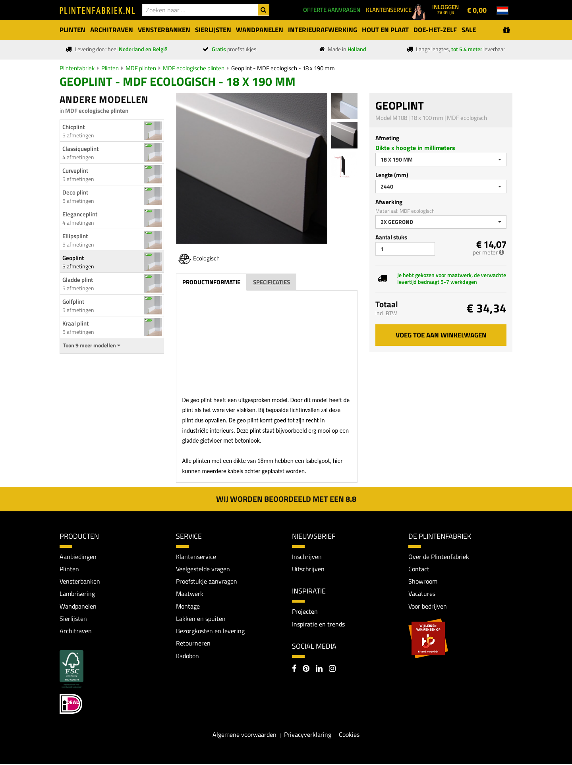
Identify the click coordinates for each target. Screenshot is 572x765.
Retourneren (193, 644)
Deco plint (75, 192)
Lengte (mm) (391, 174)
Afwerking (388, 201)
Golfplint (73, 301)
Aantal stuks (391, 237)
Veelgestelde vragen (203, 569)
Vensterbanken (80, 581)
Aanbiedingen (78, 556)
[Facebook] (294, 670)
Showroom (422, 581)
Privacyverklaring (307, 735)
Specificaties (271, 282)
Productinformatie (211, 282)
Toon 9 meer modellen (91, 345)
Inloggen (445, 9)
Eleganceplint (79, 214)
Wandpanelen (78, 606)
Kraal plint (75, 323)
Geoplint (73, 257)
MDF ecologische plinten (193, 68)
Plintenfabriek (77, 68)
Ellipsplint (75, 236)
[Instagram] (332, 670)
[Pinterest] (306, 670)
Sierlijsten (73, 619)
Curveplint (75, 170)
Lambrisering (77, 594)
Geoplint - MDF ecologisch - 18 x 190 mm (283, 68)
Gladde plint (77, 279)
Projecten (305, 612)
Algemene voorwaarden (244, 735)
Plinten (110, 68)
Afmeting (387, 138)
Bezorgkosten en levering (210, 631)
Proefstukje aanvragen (206, 581)
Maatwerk (189, 594)
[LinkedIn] (319, 670)
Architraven (76, 631)
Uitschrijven (308, 569)
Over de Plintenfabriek (438, 556)
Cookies (349, 735)
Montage (188, 606)
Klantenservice (196, 556)
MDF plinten (141, 68)
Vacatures (421, 594)
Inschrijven (307, 556)
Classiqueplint (80, 148)
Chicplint (73, 126)
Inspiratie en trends (318, 624)
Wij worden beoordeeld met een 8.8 (286, 499)
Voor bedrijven (427, 606)
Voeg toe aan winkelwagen (441, 335)
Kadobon (187, 657)
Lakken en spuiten (201, 619)
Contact (418, 569)
